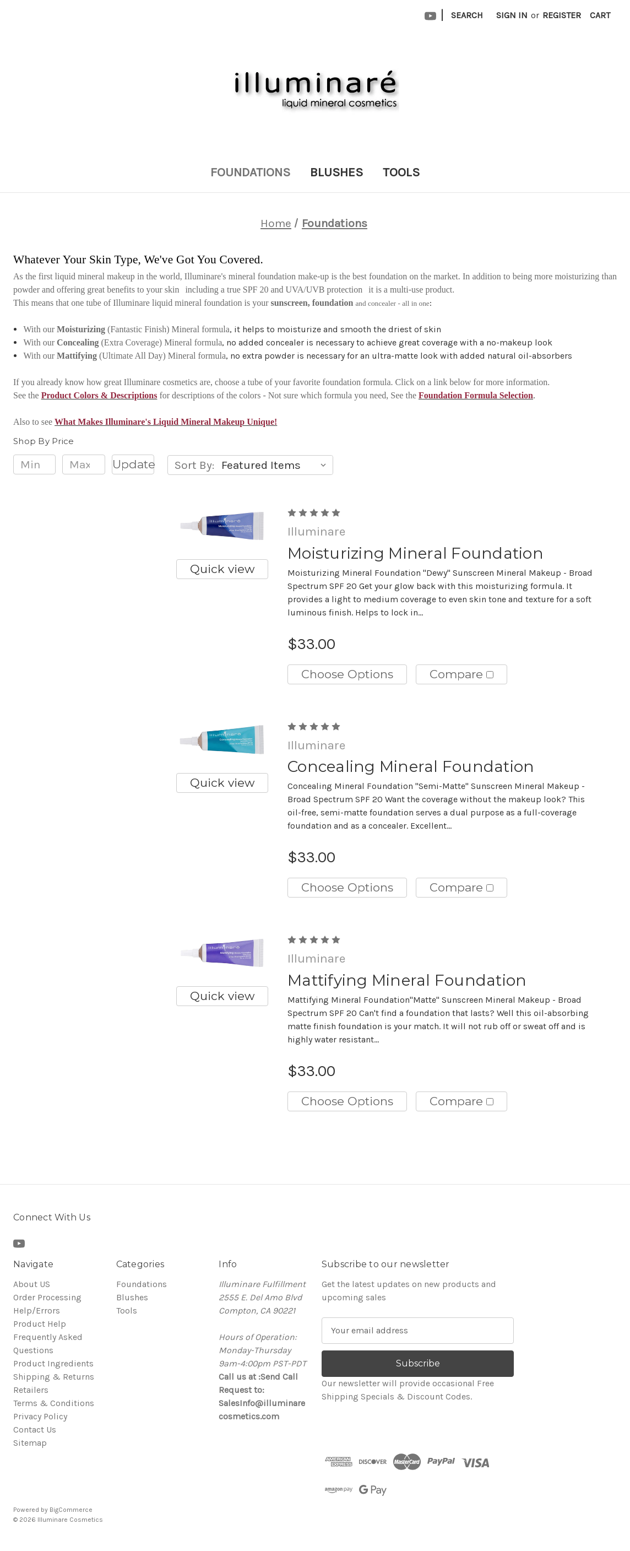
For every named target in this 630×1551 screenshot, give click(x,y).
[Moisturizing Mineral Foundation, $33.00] (222, 525)
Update (133, 464)
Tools (401, 172)
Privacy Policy (40, 1416)
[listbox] (276, 465)
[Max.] (83, 464)
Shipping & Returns (53, 1376)
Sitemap (30, 1442)
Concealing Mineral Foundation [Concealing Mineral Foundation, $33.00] (410, 766)
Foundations (250, 172)
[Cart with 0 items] (600, 15)
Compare (461, 674)
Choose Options (347, 674)
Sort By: (194, 465)
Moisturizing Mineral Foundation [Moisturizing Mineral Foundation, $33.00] (415, 553)
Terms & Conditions (53, 1403)
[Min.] (34, 464)
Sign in (512, 15)
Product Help (39, 1323)
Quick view (222, 569)
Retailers (30, 1390)
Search (467, 15)
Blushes (336, 172)
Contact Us (34, 1429)
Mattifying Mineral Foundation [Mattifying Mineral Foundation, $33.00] (406, 980)
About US (31, 1284)
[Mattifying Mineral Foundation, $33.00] (222, 952)
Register (561, 15)
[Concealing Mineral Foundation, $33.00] (222, 739)
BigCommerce (71, 1510)
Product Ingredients (53, 1363)
